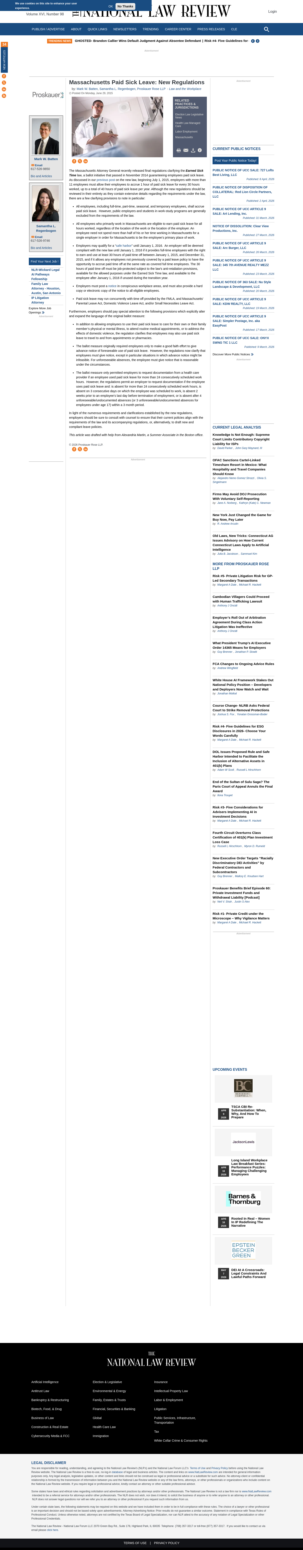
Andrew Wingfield (227, 668)
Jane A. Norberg (227, 502)
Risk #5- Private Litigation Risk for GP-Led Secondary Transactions (243, 578)
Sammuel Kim (249, 553)
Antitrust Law (40, 1391)
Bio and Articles (41, 176)
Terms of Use (198, 1468)
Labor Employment (186, 131)
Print (179, 150)
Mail (186, 150)
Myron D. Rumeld (254, 846)
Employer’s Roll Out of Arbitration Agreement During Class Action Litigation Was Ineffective (239, 622)
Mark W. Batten (46, 159)
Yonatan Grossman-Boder (252, 714)
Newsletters (124, 29)
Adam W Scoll (225, 769)
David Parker (225, 448)
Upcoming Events (230, 1069)
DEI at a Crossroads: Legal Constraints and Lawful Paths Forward (248, 1273)
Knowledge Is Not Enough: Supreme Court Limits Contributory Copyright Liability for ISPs (241, 439)
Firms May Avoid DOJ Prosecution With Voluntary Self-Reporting (239, 496)
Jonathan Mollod (227, 693)
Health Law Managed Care (187, 125)
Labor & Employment (168, 1400)
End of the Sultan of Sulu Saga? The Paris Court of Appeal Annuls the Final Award (243, 786)
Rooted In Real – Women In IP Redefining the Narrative (250, 1222)
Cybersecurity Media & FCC (50, 1436)
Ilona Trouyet (225, 795)
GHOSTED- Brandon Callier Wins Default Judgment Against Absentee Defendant (157, 41)
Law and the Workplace (185, 89)
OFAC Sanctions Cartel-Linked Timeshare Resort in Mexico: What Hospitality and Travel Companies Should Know (239, 467)
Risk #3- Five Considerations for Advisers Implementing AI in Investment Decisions (238, 811)
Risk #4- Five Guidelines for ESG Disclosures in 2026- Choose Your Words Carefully (239, 730)
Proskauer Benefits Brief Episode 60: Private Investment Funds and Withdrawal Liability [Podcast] (241, 892)
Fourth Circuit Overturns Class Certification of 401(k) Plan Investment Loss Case (243, 837)
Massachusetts (184, 137)
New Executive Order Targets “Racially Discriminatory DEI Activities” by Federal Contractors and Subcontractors (243, 865)
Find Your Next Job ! (45, 261)
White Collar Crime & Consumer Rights (181, 1440)
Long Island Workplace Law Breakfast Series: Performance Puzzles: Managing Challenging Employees (249, 1167)
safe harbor (124, 245)
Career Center (178, 29)
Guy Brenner (224, 651)
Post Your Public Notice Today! (235, 160)
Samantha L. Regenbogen (46, 228)
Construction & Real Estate (49, 1427)
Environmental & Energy (109, 1391)
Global (97, 1418)
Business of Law (42, 1418)
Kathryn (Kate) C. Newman (255, 502)
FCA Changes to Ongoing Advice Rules (243, 664)
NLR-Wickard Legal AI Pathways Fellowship (45, 274)
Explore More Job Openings (40, 310)
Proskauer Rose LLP (151, 89)
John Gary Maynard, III (248, 448)
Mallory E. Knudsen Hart (249, 876)
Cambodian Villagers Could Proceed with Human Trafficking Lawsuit (241, 599)
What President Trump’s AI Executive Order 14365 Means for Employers (242, 645)
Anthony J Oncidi (227, 605)
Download (193, 150)
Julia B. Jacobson (227, 553)
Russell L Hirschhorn (249, 769)
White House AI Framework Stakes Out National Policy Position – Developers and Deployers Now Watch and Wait (243, 684)
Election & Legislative (107, 1382)
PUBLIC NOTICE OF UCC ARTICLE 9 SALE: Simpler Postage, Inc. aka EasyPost (239, 321)
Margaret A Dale (226, 584)
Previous (253, 41)
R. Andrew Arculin (227, 523)
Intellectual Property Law (171, 1391)
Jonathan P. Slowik (246, 651)
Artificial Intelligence (45, 1382)
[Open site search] (266, 29)
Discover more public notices (231, 354)
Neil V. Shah (224, 901)
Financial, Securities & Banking (114, 1409)
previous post (106, 180)
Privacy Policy (219, 1468)
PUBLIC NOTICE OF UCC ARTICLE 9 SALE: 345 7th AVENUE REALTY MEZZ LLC (241, 265)
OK (110, 6)
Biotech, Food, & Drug (46, 1409)
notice (112, 286)
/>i (200, 150)
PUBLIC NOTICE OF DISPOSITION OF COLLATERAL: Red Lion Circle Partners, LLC (242, 192)
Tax (156, 1431)
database (117, 1472)
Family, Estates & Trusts (109, 1400)
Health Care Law (104, 1427)
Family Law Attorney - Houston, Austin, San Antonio (46, 288)
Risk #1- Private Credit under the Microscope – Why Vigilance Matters (241, 916)
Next (258, 41)
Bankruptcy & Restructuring (50, 1400)
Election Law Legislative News (189, 116)
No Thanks (125, 6)
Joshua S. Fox (225, 714)
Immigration (101, 1436)
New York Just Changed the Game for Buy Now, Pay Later (242, 517)
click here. (53, 1530)
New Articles (4, 60)
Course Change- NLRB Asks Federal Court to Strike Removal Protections (241, 708)
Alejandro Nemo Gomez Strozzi (235, 478)
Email (39, 165)
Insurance (161, 1382)
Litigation (160, 1409)
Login (272, 11)
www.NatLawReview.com (203, 1472)
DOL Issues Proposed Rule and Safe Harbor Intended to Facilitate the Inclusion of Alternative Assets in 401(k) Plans (241, 758)
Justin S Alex (242, 901)
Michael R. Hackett (250, 584)
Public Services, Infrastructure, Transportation (175, 1420)
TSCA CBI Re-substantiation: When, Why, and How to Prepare (248, 1112)
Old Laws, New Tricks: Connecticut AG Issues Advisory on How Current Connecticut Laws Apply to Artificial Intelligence (243, 542)
